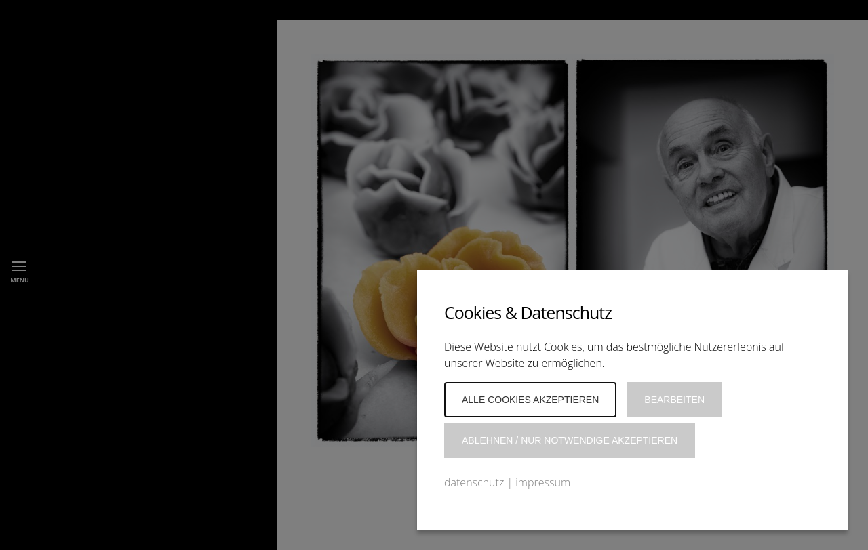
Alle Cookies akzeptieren (530, 399)
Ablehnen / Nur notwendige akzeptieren (569, 440)
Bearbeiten (674, 399)
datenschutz (474, 482)
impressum (542, 482)
